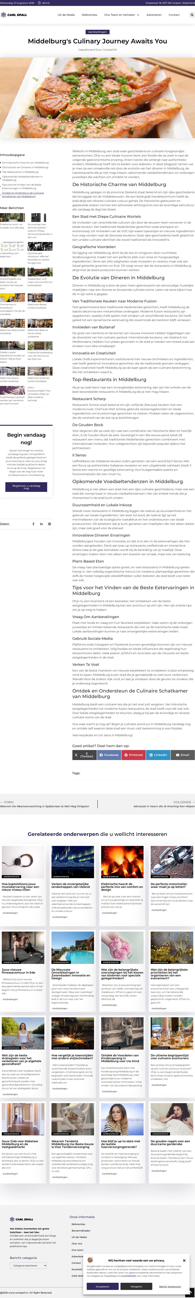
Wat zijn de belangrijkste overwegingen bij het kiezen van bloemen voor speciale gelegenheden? (122, 974)
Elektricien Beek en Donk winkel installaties (38, 333)
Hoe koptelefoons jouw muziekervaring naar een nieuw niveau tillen (20, 886)
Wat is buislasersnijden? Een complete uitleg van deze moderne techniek (39, 394)
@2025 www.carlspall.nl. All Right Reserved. (26, 1292)
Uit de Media (66, 14)
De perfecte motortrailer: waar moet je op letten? (169, 885)
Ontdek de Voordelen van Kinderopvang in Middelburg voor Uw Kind (120, 1058)
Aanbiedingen (97, 32)
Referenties (89, 14)
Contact (174, 14)
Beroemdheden (81, 1230)
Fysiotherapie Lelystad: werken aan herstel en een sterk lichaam (12, 400)
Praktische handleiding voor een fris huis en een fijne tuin (40, 355)
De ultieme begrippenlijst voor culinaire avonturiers (170, 1057)
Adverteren (154, 14)
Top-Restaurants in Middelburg (20, 171)
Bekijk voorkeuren (170, 1286)
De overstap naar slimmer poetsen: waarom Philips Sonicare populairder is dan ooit (40, 231)
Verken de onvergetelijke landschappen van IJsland (70, 885)
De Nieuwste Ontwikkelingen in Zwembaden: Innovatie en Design (70, 974)
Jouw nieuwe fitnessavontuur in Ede (18, 971)
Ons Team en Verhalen (121, 15)
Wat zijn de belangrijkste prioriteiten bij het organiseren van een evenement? (169, 974)
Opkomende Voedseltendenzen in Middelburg (22, 178)
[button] (184, 1260)
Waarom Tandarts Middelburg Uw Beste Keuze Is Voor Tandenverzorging (72, 1144)
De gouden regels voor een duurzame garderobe (170, 1143)
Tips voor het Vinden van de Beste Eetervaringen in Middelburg (21, 186)
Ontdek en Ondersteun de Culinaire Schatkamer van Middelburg (23, 194)
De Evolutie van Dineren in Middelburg (25, 167)
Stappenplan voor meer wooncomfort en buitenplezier (40, 282)
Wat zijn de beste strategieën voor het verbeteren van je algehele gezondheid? (21, 1060)
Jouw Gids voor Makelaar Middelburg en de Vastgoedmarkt (20, 1144)
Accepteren (102, 1286)
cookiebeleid (128, 1276)
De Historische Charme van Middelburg (25, 162)
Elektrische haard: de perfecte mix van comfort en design (122, 886)
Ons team (77, 1250)
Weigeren (136, 1286)
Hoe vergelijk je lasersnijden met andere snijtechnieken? (72, 1057)
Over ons (77, 1243)
